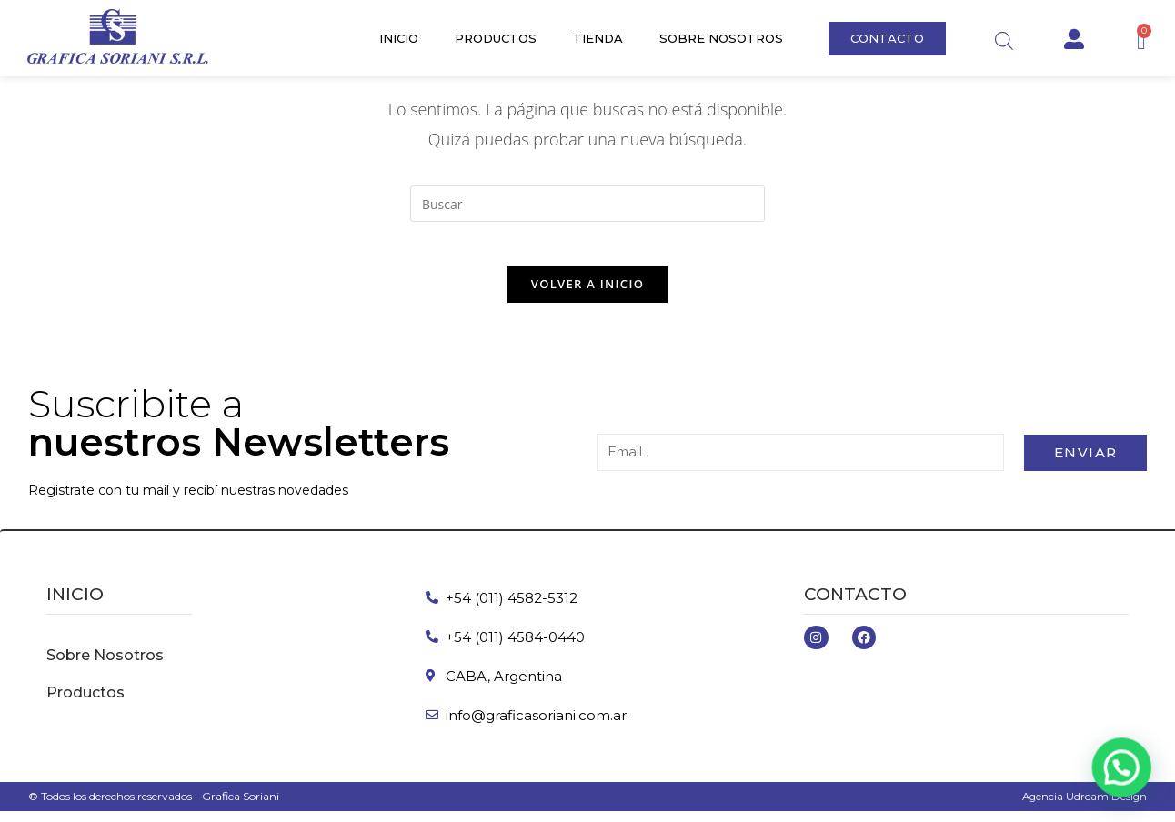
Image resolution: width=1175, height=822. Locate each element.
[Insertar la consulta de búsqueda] (587, 203)
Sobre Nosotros (721, 38)
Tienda (598, 38)
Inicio (398, 38)
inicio (75, 605)
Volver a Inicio (587, 294)
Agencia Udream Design (1083, 807)
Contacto (855, 605)
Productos (496, 38)
